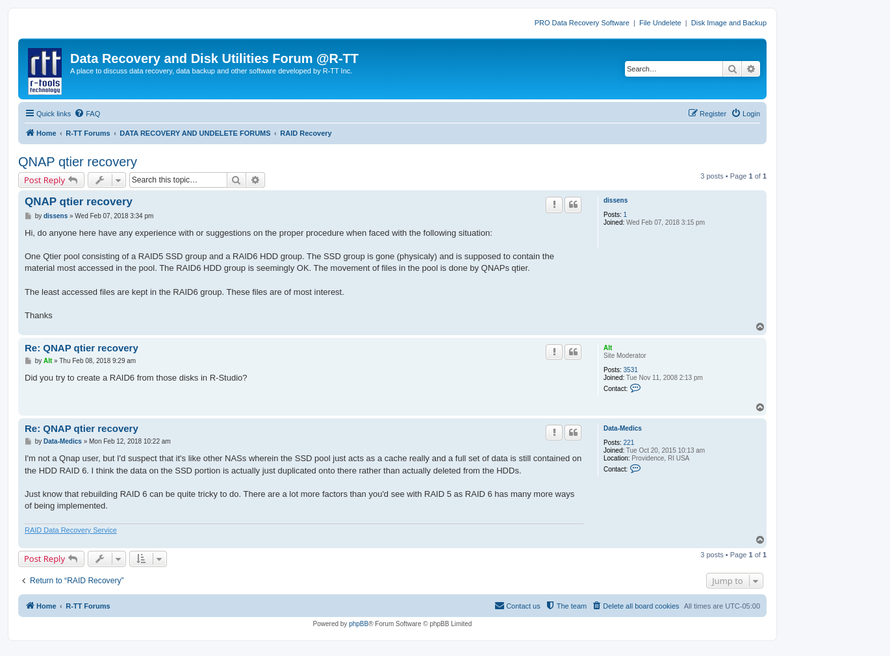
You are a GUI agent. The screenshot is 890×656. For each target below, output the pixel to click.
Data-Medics (623, 428)
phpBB (358, 623)
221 (629, 442)
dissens (616, 200)
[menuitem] (87, 113)
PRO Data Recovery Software (582, 23)
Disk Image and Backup (729, 23)
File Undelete (660, 23)
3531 (631, 369)
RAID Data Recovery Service (71, 530)
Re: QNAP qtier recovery (81, 347)
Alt (608, 347)
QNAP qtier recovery (77, 162)
